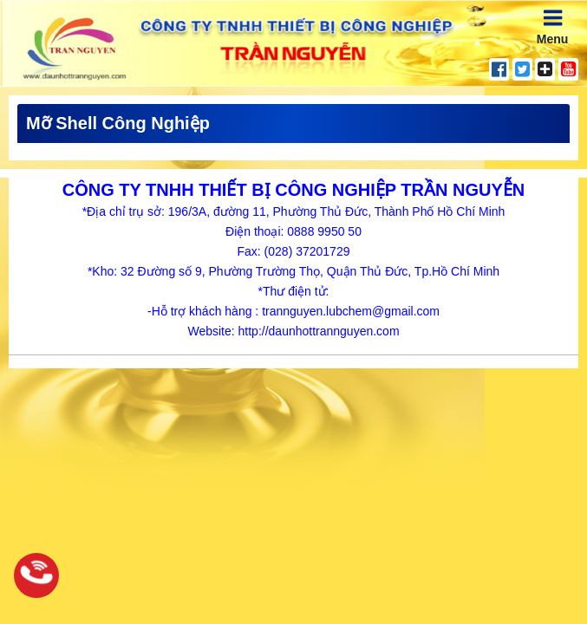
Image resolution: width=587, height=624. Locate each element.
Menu (553, 26)
